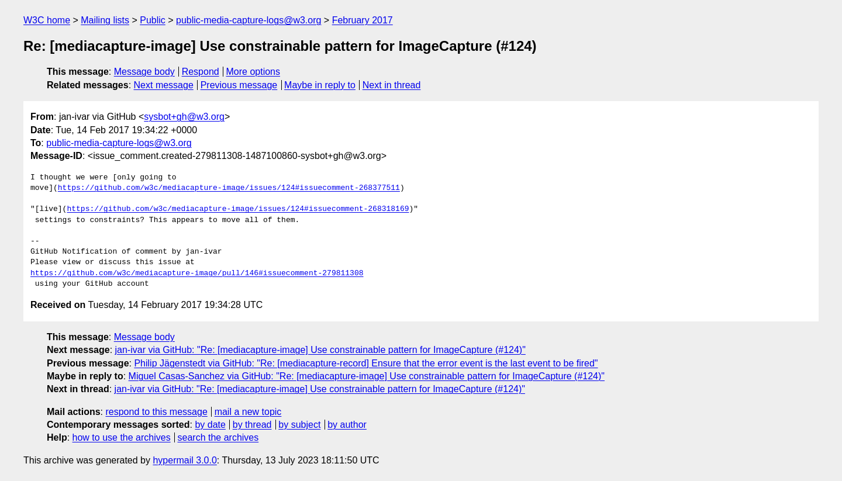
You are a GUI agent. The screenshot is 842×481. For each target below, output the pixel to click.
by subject (299, 425)
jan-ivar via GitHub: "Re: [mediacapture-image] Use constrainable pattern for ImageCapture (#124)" (320, 350)
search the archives (218, 437)
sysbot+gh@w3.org (184, 117)
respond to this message (156, 412)
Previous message (239, 85)
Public (152, 20)
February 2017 (362, 20)
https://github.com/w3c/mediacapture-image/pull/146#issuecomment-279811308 (196, 273)
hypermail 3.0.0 (184, 460)
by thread (252, 425)
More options (253, 72)
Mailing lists (105, 20)
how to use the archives (122, 437)
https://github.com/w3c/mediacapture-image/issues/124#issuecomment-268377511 (229, 188)
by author (347, 425)
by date (210, 425)
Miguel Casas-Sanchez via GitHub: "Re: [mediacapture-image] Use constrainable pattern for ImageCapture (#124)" (367, 376)
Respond (200, 72)
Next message (164, 85)
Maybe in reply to (320, 85)
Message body (144, 72)
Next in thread (392, 85)
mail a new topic (248, 412)
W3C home (46, 20)
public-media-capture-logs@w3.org (248, 20)
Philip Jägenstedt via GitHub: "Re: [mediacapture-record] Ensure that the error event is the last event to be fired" (366, 363)
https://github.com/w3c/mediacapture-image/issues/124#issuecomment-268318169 (238, 209)
